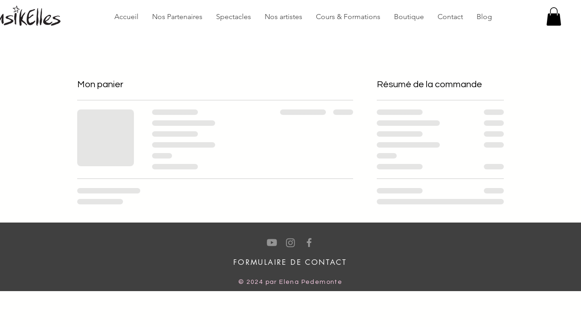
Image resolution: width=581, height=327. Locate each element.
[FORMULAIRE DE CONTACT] (290, 262)
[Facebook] (309, 242)
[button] (553, 16)
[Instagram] (290, 242)
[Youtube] (272, 242)
